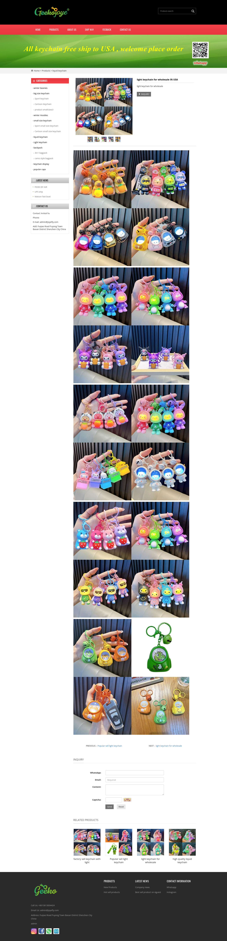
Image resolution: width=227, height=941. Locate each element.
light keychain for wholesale (169, 745)
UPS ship (39, 191)
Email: (98, 779)
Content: (96, 786)
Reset (121, 806)
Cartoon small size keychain (48, 131)
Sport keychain (42, 98)
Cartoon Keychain (43, 104)
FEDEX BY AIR (41, 187)
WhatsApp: (95, 772)
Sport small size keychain (46, 125)
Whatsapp (171, 887)
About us (71, 29)
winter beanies (40, 88)
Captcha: (96, 799)
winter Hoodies (41, 115)
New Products (110, 887)
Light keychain (40, 142)
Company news (142, 887)
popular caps (40, 169)
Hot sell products (112, 892)
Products (54, 29)
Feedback (106, 29)
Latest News (142, 881)
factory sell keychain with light (87, 860)
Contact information (179, 881)
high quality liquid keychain (182, 860)
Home (38, 29)
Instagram (171, 892)
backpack (38, 147)
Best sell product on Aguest (148, 892)
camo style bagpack (44, 158)
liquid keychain (59, 70)
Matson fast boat (43, 196)
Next (128, 106)
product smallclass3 (44, 109)
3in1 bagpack (41, 152)
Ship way (89, 29)
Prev (79, 106)
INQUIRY (144, 94)
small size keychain (43, 120)
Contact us (125, 29)
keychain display (41, 164)
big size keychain (41, 93)
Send (109, 806)
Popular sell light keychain (110, 745)
